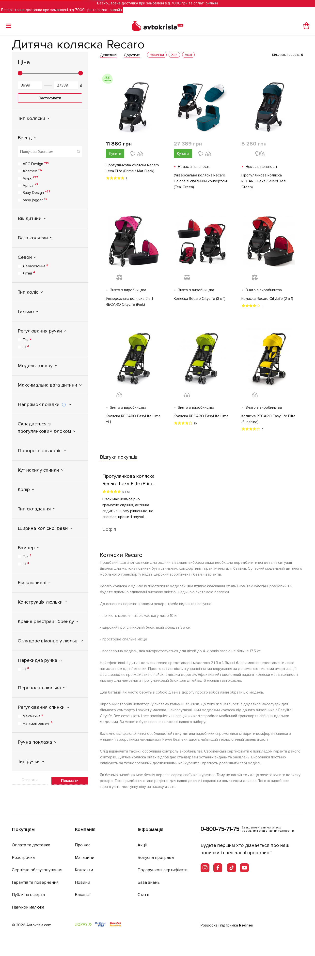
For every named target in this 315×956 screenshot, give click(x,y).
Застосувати (50, 98)
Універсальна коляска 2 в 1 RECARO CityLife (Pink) (129, 301)
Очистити (29, 780)
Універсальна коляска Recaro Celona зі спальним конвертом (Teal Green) (200, 181)
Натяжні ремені (38, 723)
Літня (29, 273)
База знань (149, 882)
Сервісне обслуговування (37, 869)
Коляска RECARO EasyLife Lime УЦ (133, 419)
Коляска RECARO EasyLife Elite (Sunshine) (268, 419)
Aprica (30, 185)
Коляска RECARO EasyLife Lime (201, 416)
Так (27, 339)
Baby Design (36, 192)
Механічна (33, 716)
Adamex (33, 171)
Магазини (84, 857)
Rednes (246, 925)
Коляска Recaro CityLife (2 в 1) (267, 298)
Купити (115, 153)
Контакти (84, 869)
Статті (143, 894)
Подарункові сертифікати (163, 869)
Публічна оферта (28, 894)
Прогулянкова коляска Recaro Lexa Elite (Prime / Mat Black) (132, 168)
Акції (142, 845)
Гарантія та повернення (35, 882)
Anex (30, 178)
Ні (26, 346)
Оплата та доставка (31, 845)
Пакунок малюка (28, 907)
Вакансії (83, 894)
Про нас (82, 845)
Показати (70, 780)
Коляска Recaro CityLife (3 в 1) (199, 298)
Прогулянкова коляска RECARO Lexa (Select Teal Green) (263, 181)
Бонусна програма (156, 857)
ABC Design (36, 163)
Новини (82, 882)
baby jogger (35, 200)
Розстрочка (23, 857)
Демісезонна (35, 266)
